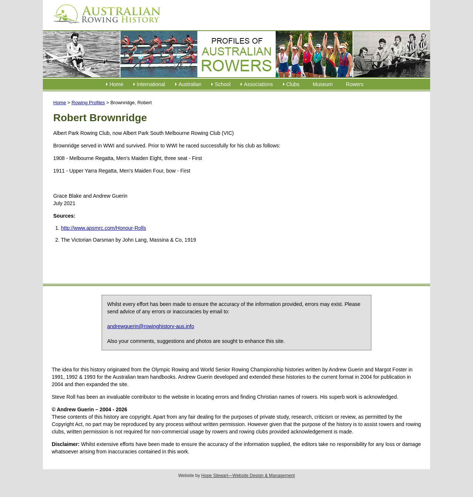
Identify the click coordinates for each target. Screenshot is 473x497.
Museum (323, 84)
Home (116, 84)
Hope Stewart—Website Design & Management (248, 475)
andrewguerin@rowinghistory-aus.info (150, 326)
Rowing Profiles (88, 102)
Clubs (293, 84)
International (151, 84)
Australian (189, 84)
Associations (258, 84)
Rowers (354, 84)
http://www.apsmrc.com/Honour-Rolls (103, 228)
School (223, 84)
